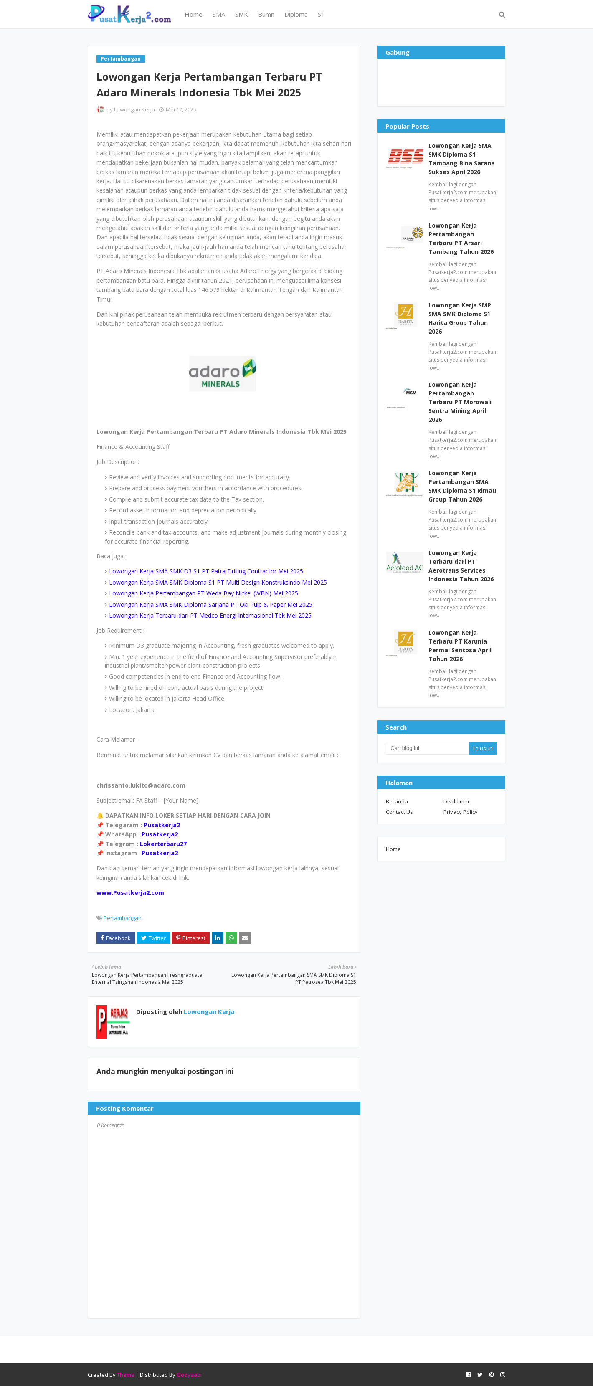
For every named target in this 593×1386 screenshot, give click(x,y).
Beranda (397, 801)
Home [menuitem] (194, 14)
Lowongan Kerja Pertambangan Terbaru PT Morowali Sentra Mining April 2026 (460, 401)
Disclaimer (456, 801)
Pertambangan (123, 918)
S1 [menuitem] (321, 14)
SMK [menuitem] (241, 14)
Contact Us (399, 812)
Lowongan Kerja (134, 109)
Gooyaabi (189, 1374)
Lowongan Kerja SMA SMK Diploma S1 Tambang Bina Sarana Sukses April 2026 (461, 159)
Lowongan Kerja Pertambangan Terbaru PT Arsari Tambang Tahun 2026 (461, 238)
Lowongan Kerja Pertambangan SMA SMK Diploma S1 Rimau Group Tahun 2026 (462, 486)
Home (393, 849)
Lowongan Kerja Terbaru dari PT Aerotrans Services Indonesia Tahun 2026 (461, 566)
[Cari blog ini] (427, 748)
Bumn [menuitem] (266, 14)
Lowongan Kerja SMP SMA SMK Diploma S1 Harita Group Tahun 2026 (459, 318)
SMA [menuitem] (219, 14)
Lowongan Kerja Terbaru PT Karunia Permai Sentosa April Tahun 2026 (460, 645)
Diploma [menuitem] (296, 14)
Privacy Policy (460, 812)
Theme (125, 1374)
